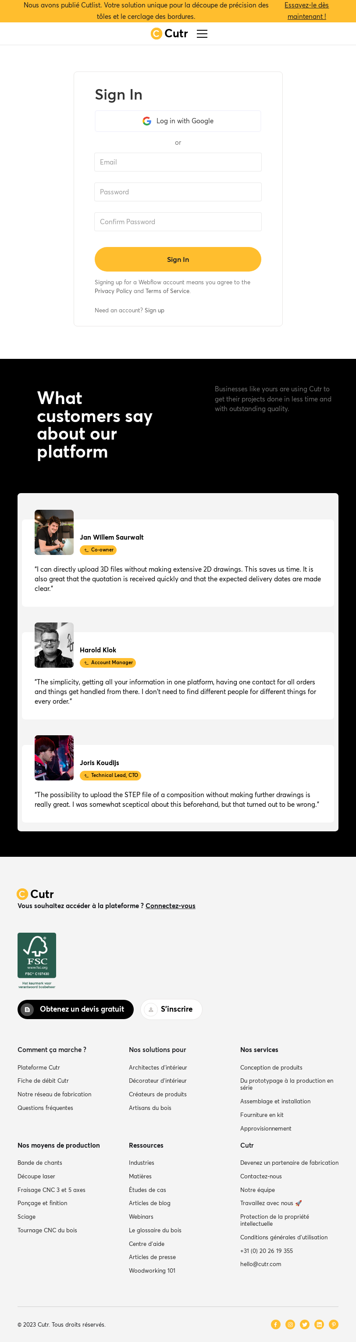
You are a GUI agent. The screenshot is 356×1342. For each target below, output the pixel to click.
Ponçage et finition (42, 1202)
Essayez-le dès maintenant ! (307, 11)
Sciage (27, 1216)
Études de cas (147, 1189)
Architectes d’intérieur (158, 1067)
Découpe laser (36, 1176)
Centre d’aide (146, 1243)
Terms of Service (167, 290)
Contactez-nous (261, 1176)
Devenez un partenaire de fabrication (289, 1162)
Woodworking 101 (152, 1270)
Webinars (141, 1216)
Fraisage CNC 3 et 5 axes (51, 1189)
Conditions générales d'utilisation (284, 1237)
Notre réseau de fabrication (54, 1094)
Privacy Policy (113, 290)
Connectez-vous (171, 906)
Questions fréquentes (45, 1107)
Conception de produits (271, 1067)
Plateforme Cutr (39, 1067)
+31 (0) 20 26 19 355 (266, 1250)
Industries (141, 1162)
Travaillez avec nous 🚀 (271, 1202)
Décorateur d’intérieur (158, 1080)
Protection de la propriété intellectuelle (274, 1220)
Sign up (154, 310)
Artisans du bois (150, 1107)
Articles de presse (152, 1256)
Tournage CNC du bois (47, 1230)
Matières (140, 1176)
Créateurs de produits (158, 1094)
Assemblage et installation (275, 1101)
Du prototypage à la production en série (286, 1084)
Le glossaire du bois (155, 1230)
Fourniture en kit (262, 1114)
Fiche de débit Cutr (43, 1080)
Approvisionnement (266, 1128)
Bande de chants (40, 1162)
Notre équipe (257, 1189)
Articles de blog (150, 1202)
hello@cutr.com (260, 1263)
